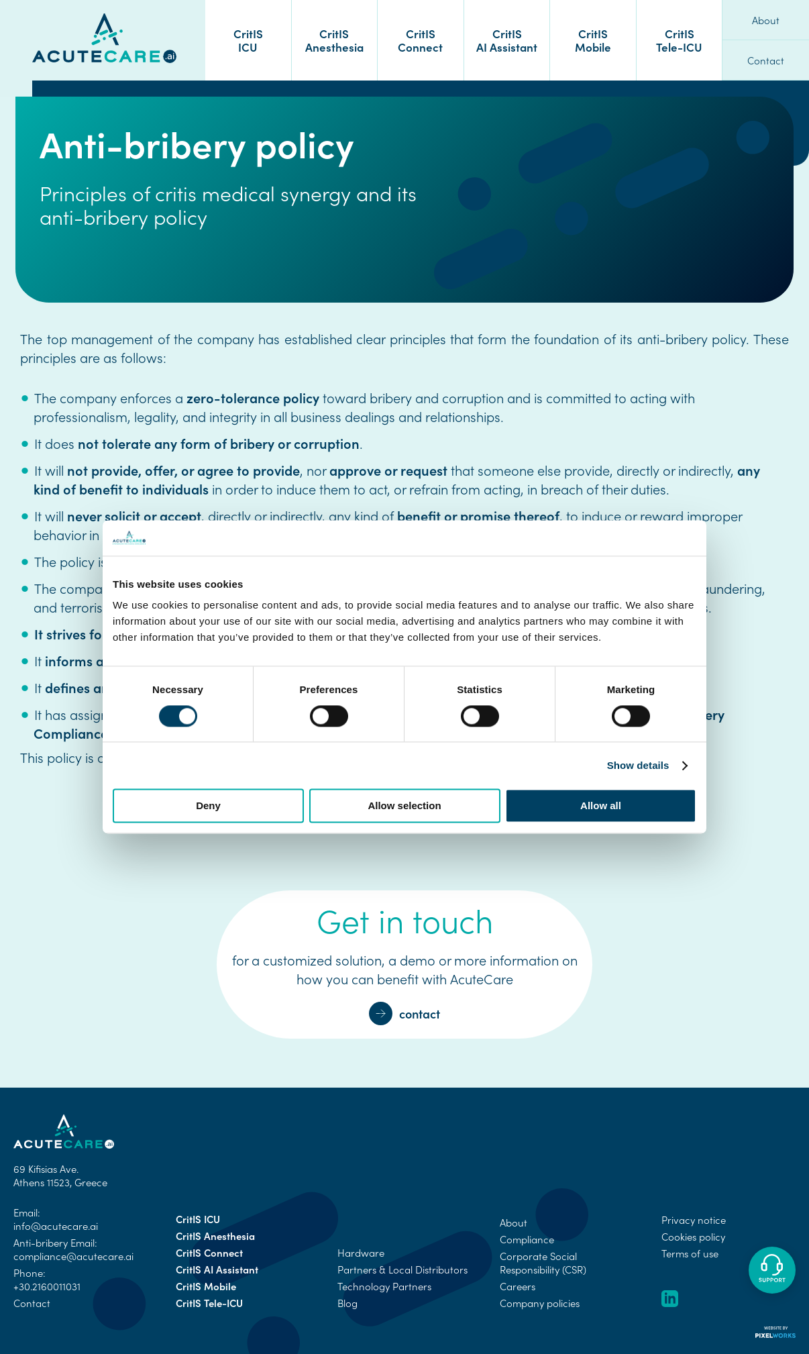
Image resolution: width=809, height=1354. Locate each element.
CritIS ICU (248, 39)
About (765, 20)
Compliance (527, 1239)
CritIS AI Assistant (506, 39)
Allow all (600, 806)
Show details (638, 765)
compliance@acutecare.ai (73, 1256)
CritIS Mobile (593, 39)
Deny (208, 806)
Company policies (540, 1303)
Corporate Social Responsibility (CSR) (543, 1262)
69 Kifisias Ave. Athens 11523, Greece (60, 1175)
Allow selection (404, 806)
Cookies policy (693, 1236)
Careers (517, 1286)
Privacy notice (693, 1220)
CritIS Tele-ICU (679, 39)
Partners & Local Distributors (402, 1269)
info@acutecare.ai (55, 1226)
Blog (347, 1303)
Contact (765, 60)
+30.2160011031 (46, 1286)
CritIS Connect (420, 39)
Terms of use (689, 1253)
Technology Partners (384, 1286)
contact (404, 1013)
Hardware (360, 1252)
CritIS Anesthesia (334, 39)
